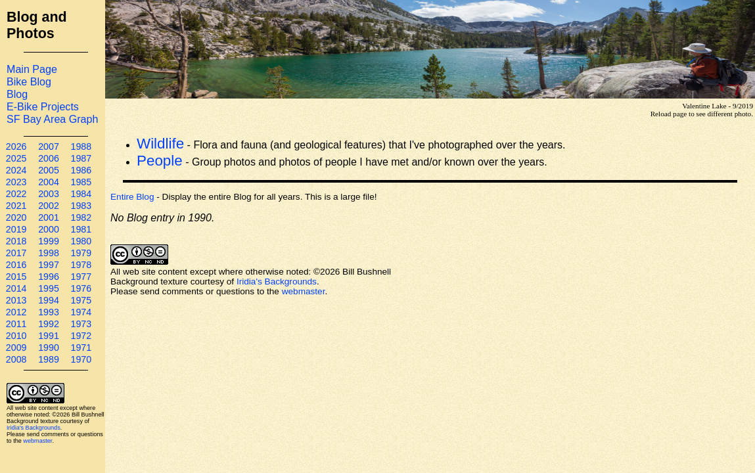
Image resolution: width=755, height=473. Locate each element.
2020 (16, 217)
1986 (80, 170)
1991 (48, 335)
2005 (48, 170)
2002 (48, 205)
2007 (48, 146)
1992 (48, 324)
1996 (48, 276)
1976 (80, 288)
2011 (16, 324)
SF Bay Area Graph (52, 119)
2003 (48, 194)
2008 (16, 359)
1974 (80, 312)
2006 (48, 158)
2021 (16, 205)
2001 (48, 217)
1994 (48, 300)
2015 (16, 276)
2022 (16, 194)
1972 (80, 335)
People (160, 160)
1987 (80, 158)
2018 (16, 241)
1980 (80, 241)
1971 (80, 347)
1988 (80, 146)
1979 (80, 253)
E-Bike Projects (43, 106)
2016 (16, 264)
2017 (16, 253)
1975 (80, 300)
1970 (80, 359)
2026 (16, 146)
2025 (16, 158)
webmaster (37, 441)
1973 (80, 324)
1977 (80, 276)
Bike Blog (29, 81)
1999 (48, 241)
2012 (16, 312)
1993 (48, 312)
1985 (80, 182)
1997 (48, 264)
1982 (80, 217)
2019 (16, 229)
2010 (16, 335)
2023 (16, 182)
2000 (48, 229)
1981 (80, 229)
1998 (48, 253)
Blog (17, 94)
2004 (48, 182)
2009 (16, 347)
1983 (80, 205)
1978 (80, 264)
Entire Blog (132, 197)
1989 (48, 359)
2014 (16, 288)
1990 (48, 347)
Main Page (32, 69)
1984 (80, 194)
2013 (16, 300)
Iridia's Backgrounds (33, 427)
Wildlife (160, 143)
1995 (48, 288)
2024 (16, 170)
